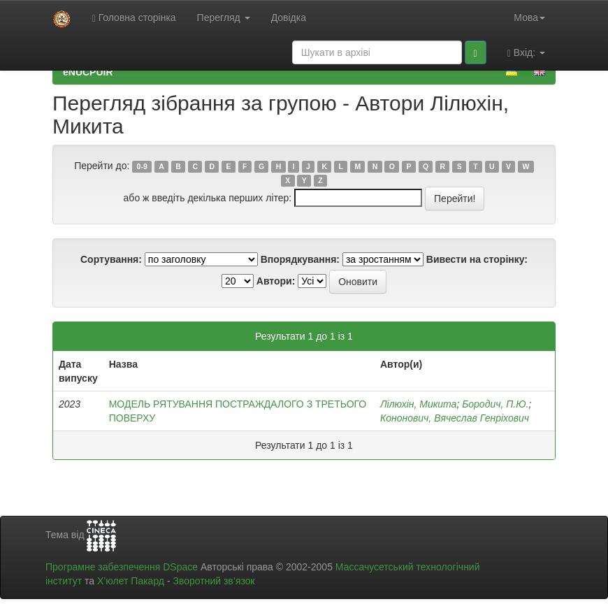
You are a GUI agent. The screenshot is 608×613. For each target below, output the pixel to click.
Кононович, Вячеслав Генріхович (454, 418)
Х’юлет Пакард (130, 580)
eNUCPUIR (88, 72)
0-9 (142, 166)
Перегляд (223, 17)
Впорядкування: (300, 259)
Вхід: (526, 53)
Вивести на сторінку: (477, 259)
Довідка (288, 17)
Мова (529, 17)
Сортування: (111, 259)
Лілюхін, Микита (418, 404)
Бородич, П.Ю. (495, 404)
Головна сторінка (134, 18)
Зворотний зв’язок (213, 580)
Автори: (276, 281)
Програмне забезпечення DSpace (121, 566)
